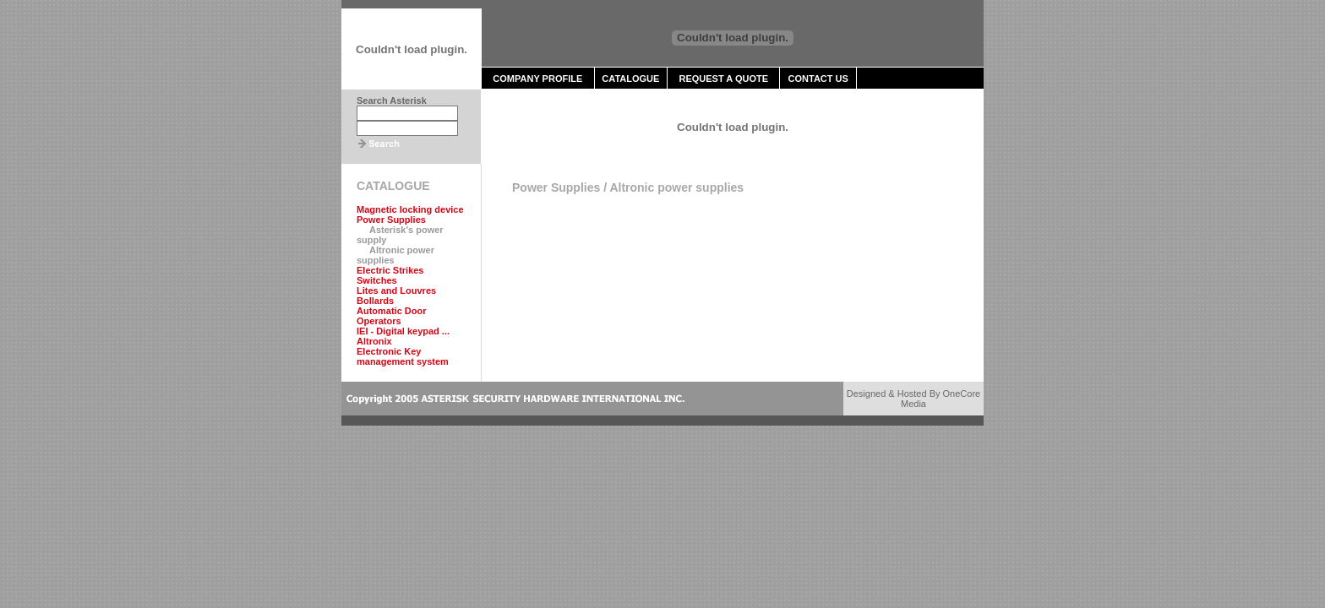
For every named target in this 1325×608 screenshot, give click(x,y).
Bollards (375, 301)
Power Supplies (391, 219)
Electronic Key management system (403, 356)
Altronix (374, 341)
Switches (377, 280)
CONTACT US (818, 78)
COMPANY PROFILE (537, 78)
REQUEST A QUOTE (723, 78)
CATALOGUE (630, 78)
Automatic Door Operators (392, 316)
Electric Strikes (390, 270)
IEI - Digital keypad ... (403, 331)
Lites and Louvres (396, 290)
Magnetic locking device (410, 209)
